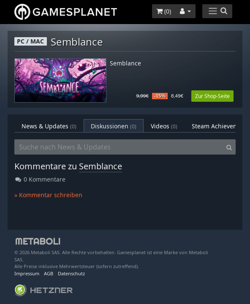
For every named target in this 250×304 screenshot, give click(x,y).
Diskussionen (113, 126)
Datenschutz (71, 273)
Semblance (125, 63)
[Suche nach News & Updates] (118, 147)
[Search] (229, 147)
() (163, 11)
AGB (48, 273)
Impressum (26, 273)
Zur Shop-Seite (212, 96)
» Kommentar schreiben (48, 195)
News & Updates (49, 126)
